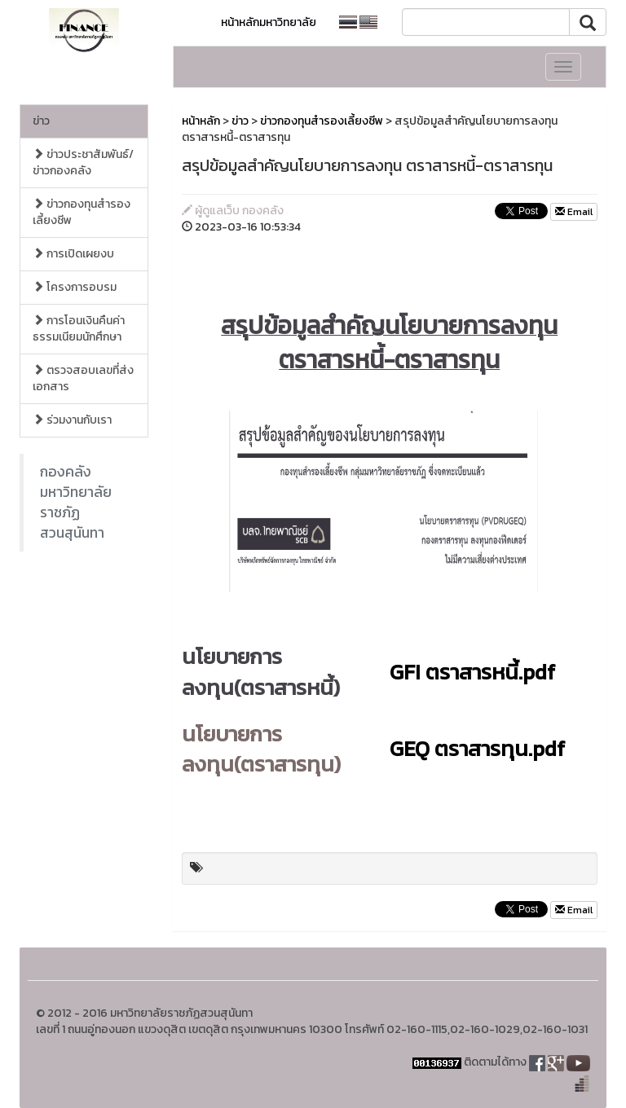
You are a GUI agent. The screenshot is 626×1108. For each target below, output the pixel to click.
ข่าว (41, 121)
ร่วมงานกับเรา (72, 420)
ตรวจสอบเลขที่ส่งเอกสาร (83, 378)
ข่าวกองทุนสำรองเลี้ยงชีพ (81, 212)
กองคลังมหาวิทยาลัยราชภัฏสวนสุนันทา (76, 502)
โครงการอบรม (75, 287)
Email (574, 211)
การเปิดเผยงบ (73, 253)
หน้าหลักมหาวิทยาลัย (268, 22)
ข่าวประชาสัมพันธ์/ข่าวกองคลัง (83, 162)
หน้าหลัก (201, 121)
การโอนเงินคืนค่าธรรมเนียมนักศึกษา (79, 328)
